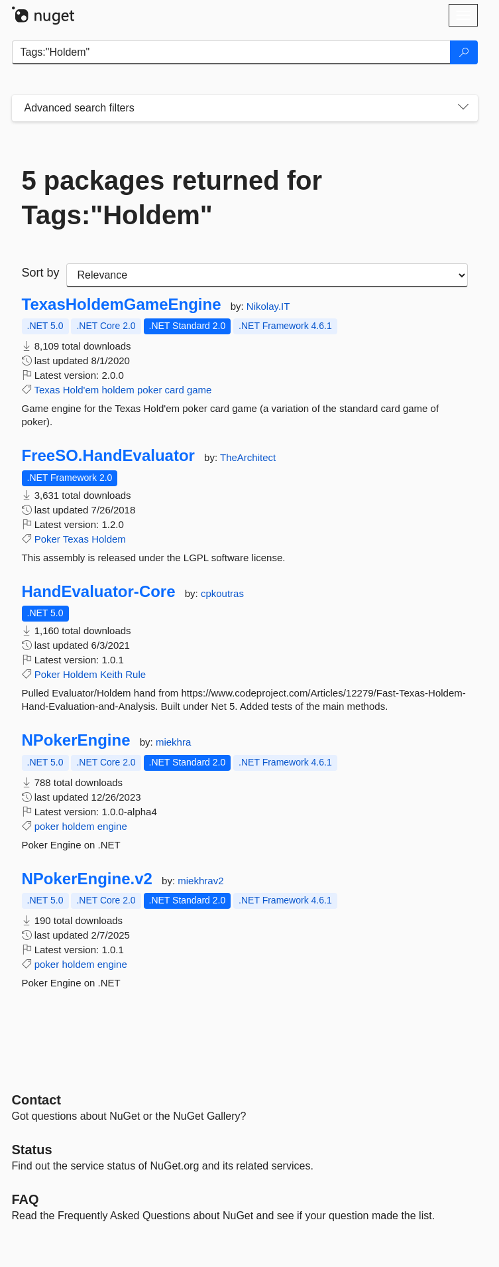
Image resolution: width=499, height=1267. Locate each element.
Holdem (108, 539)
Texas (47, 389)
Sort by (41, 272)
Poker (47, 539)
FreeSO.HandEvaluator (108, 455)
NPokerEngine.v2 (87, 879)
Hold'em (81, 389)
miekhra (173, 742)
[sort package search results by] (267, 275)
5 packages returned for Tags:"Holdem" (172, 198)
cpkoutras (222, 593)
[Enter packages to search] (231, 52)
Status (32, 1149)
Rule (135, 674)
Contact (36, 1100)
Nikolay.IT (268, 306)
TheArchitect (248, 457)
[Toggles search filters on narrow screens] (463, 108)
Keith (111, 674)
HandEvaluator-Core (99, 591)
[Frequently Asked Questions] (25, 1199)
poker (149, 389)
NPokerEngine (76, 740)
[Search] (464, 52)
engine (112, 826)
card (174, 389)
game (199, 389)
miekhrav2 (200, 880)
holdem (118, 389)
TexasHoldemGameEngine (121, 304)
